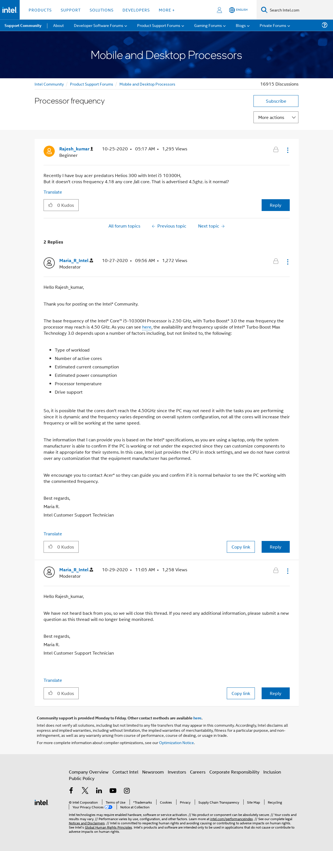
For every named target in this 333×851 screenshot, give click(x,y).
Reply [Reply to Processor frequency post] (275, 205)
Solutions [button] (102, 10)
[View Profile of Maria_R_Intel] (76, 260)
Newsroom (153, 772)
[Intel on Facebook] (71, 791)
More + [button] (167, 10)
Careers (197, 772)
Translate (53, 192)
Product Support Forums (91, 84)
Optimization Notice (176, 742)
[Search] (264, 9)
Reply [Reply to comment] (275, 546)
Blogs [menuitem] (241, 25)
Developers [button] (136, 10)
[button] (287, 150)
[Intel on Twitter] (85, 791)
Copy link (241, 546)
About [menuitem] (58, 25)
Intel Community (49, 84)
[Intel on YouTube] (113, 791)
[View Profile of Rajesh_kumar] (76, 149)
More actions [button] (271, 117)
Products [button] (40, 10)
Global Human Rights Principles (108, 827)
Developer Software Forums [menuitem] (98, 25)
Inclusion (272, 772)
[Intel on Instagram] (127, 791)
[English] (238, 10)
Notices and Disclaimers (87, 822)
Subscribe (276, 101)
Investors (177, 772)
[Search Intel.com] (300, 10)
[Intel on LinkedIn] (99, 791)
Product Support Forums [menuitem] (158, 25)
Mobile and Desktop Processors (147, 84)
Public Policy (81, 778)
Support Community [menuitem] (22, 25)
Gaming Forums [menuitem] (208, 25)
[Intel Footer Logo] (42, 802)
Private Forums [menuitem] (273, 25)
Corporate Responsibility (234, 772)
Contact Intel (125, 772)
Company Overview (88, 772)
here (146, 327)
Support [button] (71, 10)
